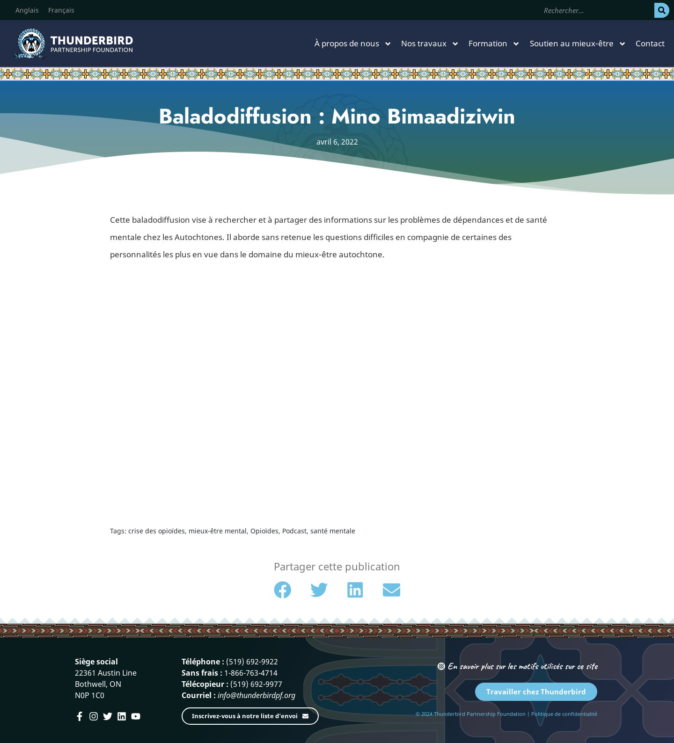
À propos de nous (353, 43)
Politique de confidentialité (564, 713)
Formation (494, 43)
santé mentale (332, 530)
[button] (283, 590)
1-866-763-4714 (251, 673)
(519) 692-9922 (252, 661)
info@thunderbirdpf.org (256, 695)
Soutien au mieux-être (578, 43)
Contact (650, 43)
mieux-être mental (218, 530)
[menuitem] (27, 10)
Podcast (294, 530)
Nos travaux (430, 43)
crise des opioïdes (156, 530)
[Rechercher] (661, 10)
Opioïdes (264, 530)
